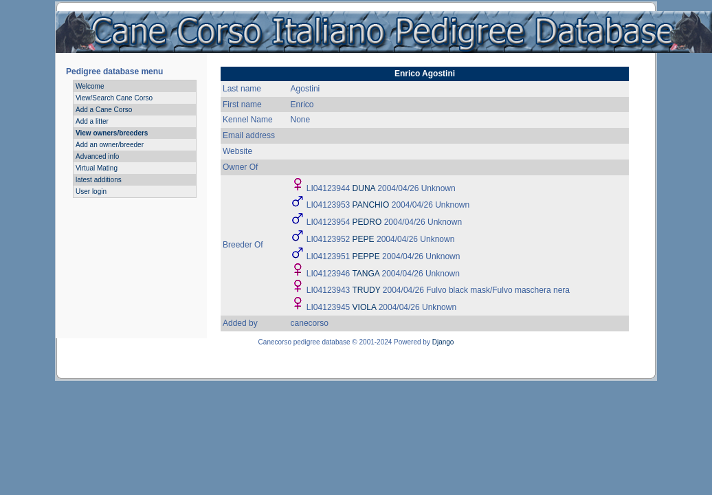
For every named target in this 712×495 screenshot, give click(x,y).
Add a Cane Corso (104, 109)
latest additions (99, 180)
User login (91, 191)
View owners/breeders (112, 133)
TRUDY (366, 290)
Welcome (90, 86)
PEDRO (367, 222)
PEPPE (366, 256)
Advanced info (97, 156)
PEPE (364, 239)
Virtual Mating (97, 168)
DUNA (364, 188)
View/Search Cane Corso (114, 98)
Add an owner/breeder (110, 144)
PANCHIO (371, 205)
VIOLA (365, 307)
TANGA (365, 273)
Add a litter (92, 121)
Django (443, 342)
